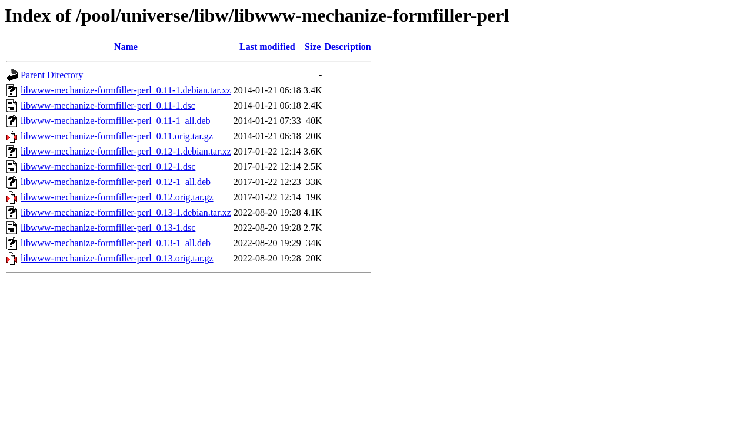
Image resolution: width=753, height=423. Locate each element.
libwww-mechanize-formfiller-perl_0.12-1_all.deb (116, 182)
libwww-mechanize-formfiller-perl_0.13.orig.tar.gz (117, 258)
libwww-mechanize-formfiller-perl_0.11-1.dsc (108, 105)
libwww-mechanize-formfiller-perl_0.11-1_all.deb (116, 121)
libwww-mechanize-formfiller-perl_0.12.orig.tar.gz (117, 197)
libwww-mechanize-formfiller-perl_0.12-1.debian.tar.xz (126, 151)
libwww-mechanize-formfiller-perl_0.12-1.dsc (108, 167)
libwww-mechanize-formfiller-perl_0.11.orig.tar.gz (117, 136)
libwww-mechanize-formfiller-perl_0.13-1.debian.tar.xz (126, 212)
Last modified (267, 47)
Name (126, 47)
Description (347, 47)
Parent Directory (52, 75)
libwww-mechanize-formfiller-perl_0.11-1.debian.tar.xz (126, 90)
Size (313, 47)
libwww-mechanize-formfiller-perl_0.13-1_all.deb (116, 243)
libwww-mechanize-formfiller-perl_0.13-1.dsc (108, 228)
